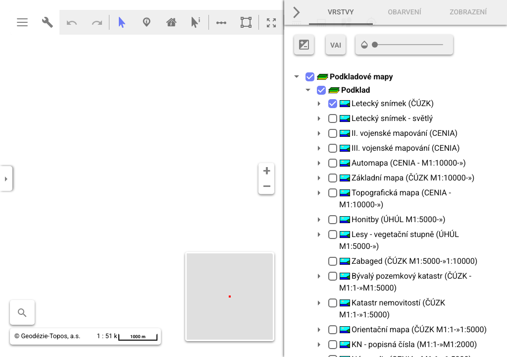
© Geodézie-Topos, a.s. (47, 336)
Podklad (349, 90)
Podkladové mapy (354, 76)
